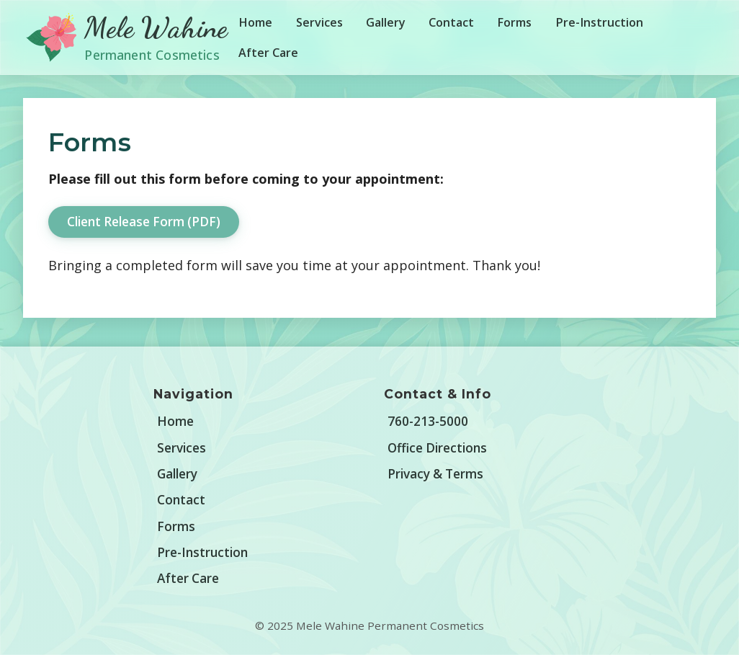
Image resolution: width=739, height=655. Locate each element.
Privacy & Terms (435, 473)
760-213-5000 (428, 421)
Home (255, 22)
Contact (451, 22)
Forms (514, 22)
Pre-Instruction (599, 22)
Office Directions (437, 448)
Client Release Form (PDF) (143, 221)
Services (319, 22)
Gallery (386, 22)
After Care (268, 53)
